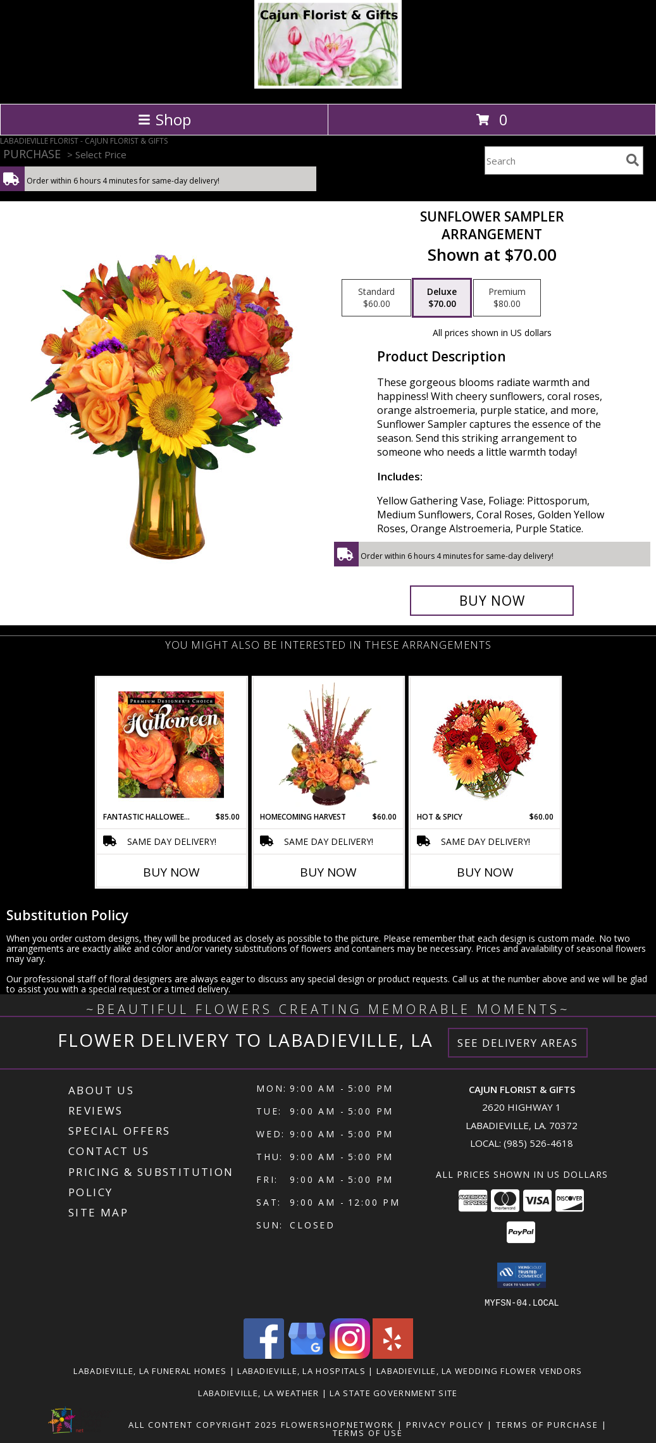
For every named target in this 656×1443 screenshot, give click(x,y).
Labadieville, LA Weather (258, 1392)
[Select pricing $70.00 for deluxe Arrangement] (442, 298)
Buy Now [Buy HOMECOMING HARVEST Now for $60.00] (328, 872)
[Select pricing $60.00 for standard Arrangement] (376, 298)
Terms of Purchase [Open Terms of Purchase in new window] (547, 1424)
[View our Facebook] (264, 1355)
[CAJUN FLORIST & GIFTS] (328, 85)
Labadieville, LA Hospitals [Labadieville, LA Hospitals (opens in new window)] (301, 1370)
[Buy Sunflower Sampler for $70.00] (492, 600)
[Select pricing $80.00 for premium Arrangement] (507, 298)
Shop (164, 119)
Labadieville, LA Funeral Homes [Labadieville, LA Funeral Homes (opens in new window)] (149, 1370)
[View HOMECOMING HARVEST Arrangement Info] (328, 744)
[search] (632, 160)
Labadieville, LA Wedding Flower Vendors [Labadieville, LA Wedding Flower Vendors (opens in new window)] (479, 1370)
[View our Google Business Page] (307, 1355)
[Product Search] (553, 160)
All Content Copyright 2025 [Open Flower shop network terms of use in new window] (203, 1424)
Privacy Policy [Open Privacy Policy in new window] (445, 1424)
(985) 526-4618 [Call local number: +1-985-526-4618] (538, 1143)
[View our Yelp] (393, 1355)
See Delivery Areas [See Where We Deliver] (517, 1042)
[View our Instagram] (350, 1355)
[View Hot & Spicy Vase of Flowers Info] (485, 744)
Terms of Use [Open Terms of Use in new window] (368, 1432)
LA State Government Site (393, 1392)
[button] (521, 1275)
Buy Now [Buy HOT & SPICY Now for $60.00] (485, 872)
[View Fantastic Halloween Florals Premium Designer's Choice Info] (171, 744)
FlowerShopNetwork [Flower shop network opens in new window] (337, 1424)
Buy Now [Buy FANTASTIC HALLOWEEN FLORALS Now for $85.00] (171, 872)
